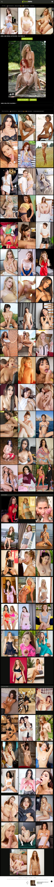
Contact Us (20, 877)
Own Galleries (25, 877)
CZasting (32, 5)
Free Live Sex (18, 5)
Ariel (12, 43)
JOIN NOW (33, 99)
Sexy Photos (10, 5)
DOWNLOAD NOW (27, 38)
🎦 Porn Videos (26, 5)
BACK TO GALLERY (23, 99)
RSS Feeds (30, 877)
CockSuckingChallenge (38, 111)
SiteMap (35, 877)
